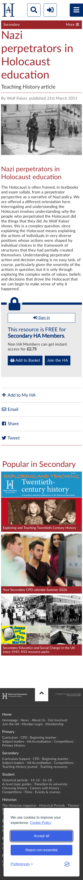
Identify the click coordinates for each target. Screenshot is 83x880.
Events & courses (47, 792)
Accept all (41, 836)
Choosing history (14, 788)
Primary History (13, 745)
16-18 (47, 780)
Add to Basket (25, 360)
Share (10, 423)
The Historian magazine (19, 805)
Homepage (10, 720)
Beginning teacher (43, 737)
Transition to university (51, 784)
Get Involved (57, 720)
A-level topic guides (16, 784)
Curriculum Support (16, 759)
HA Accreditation (39, 741)
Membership (54, 724)
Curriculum (10, 737)
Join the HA (57, 361)
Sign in (41, 317)
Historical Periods (52, 805)
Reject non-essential (41, 850)
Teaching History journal (19, 767)
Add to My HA (18, 395)
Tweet (10, 438)
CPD (24, 737)
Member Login (32, 724)
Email (9, 409)
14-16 (35, 780)
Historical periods (15, 780)
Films (28, 792)
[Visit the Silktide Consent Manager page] (67, 864)
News (25, 720)
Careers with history (44, 788)
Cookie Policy (40, 823)
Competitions (63, 741)
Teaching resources (54, 767)
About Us (38, 720)
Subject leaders (13, 741)
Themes (73, 805)
